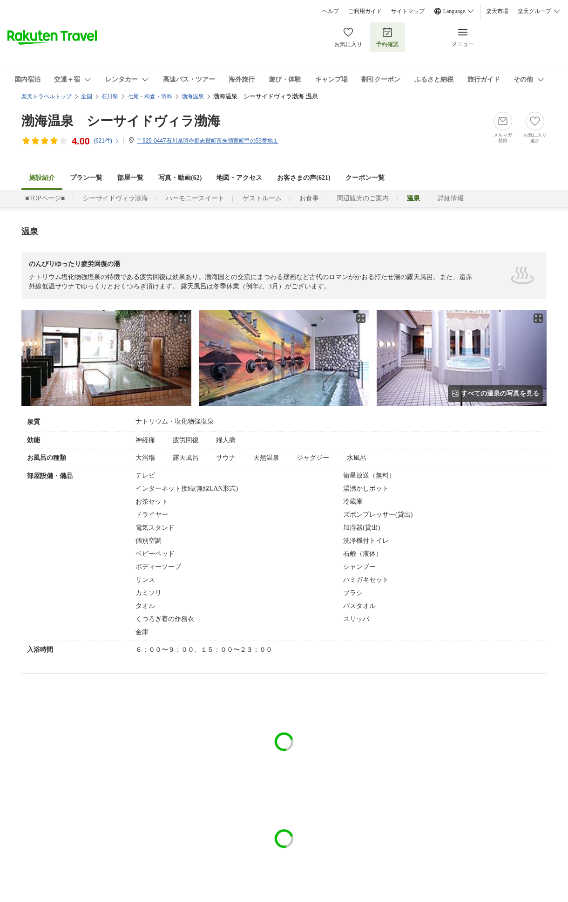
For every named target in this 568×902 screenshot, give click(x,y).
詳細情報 (451, 198)
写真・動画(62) (180, 177)
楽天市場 (497, 11)
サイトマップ (408, 11)
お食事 (309, 198)
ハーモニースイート (195, 198)
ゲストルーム (262, 198)
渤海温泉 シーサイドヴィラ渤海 (120, 121)
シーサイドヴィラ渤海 (115, 198)
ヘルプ (330, 11)
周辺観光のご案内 (363, 198)
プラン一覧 (86, 177)
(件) (107, 141)
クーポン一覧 (365, 177)
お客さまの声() (303, 177)
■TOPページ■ (45, 198)
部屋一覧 (130, 177)
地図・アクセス (239, 177)
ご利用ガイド (365, 11)
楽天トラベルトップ (46, 96)
